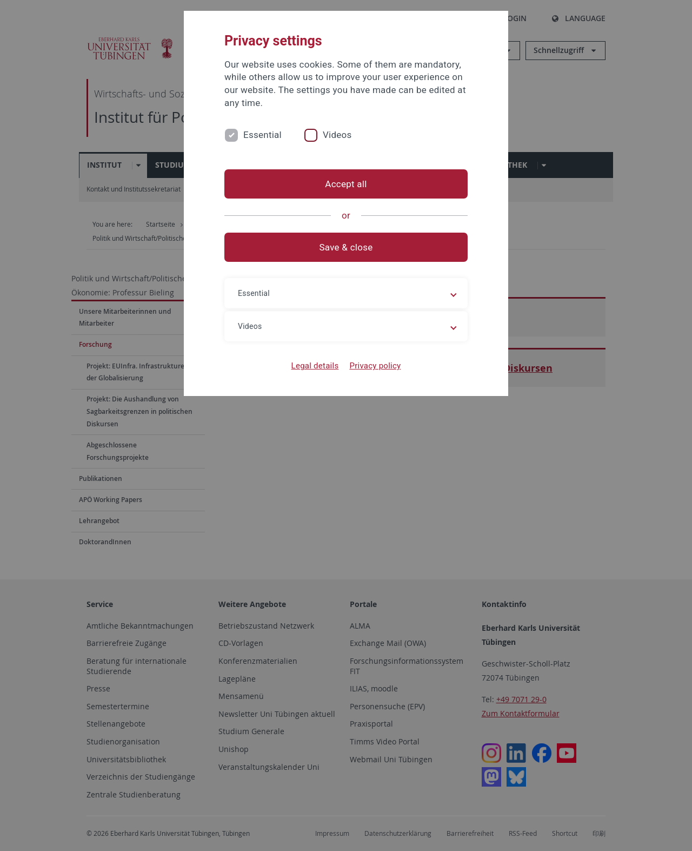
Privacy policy (375, 366)
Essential (262, 134)
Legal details (315, 366)
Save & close (346, 247)
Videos (337, 134)
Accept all (346, 184)
